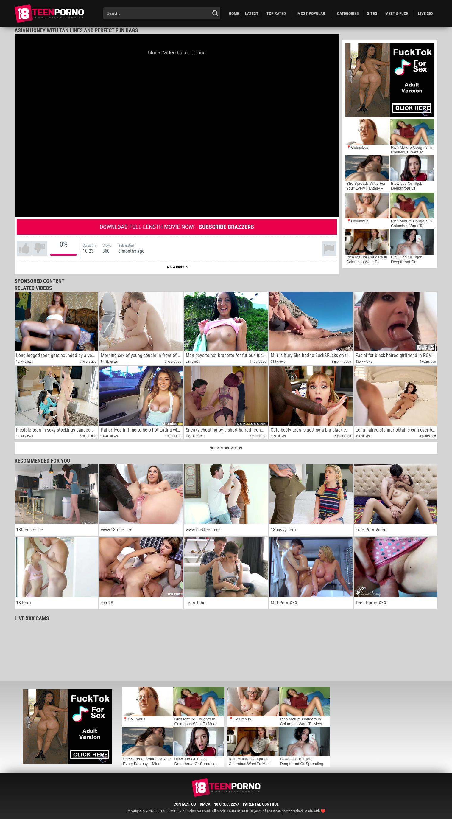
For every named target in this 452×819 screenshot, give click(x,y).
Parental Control (261, 804)
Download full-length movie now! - (177, 226)
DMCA (205, 804)
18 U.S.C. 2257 (226, 804)
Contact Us (185, 804)
